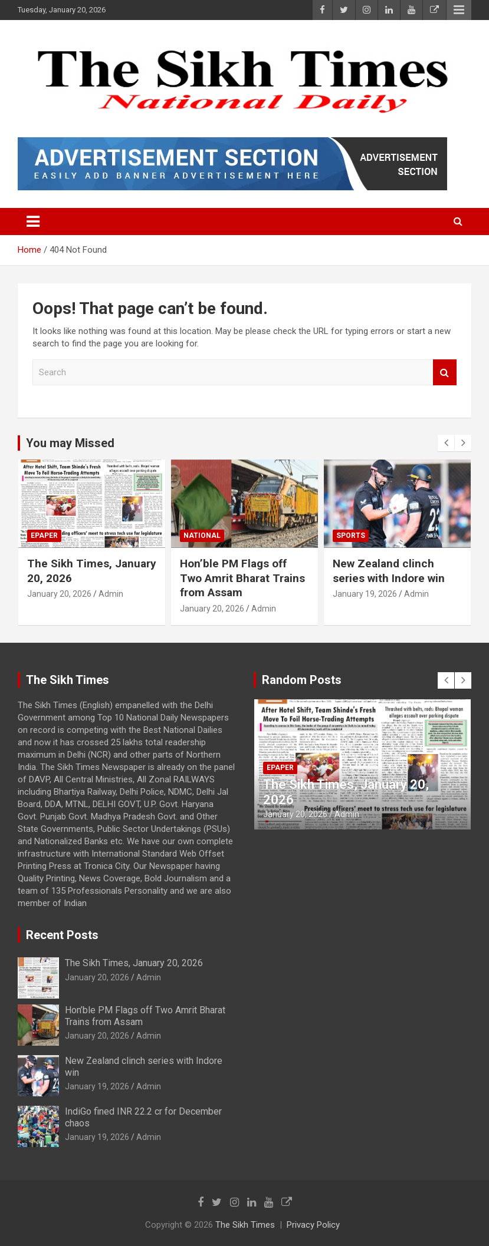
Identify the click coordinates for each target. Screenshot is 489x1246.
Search (445, 372)
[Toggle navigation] (33, 221)
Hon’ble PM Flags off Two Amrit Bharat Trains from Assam (242, 578)
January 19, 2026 (365, 594)
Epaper (44, 535)
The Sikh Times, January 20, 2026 (134, 963)
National (202, 535)
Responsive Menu (459, 10)
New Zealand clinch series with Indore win (389, 571)
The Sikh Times (245, 1224)
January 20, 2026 (59, 594)
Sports (350, 535)
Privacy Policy (313, 1224)
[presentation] (446, 443)
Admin (111, 594)
